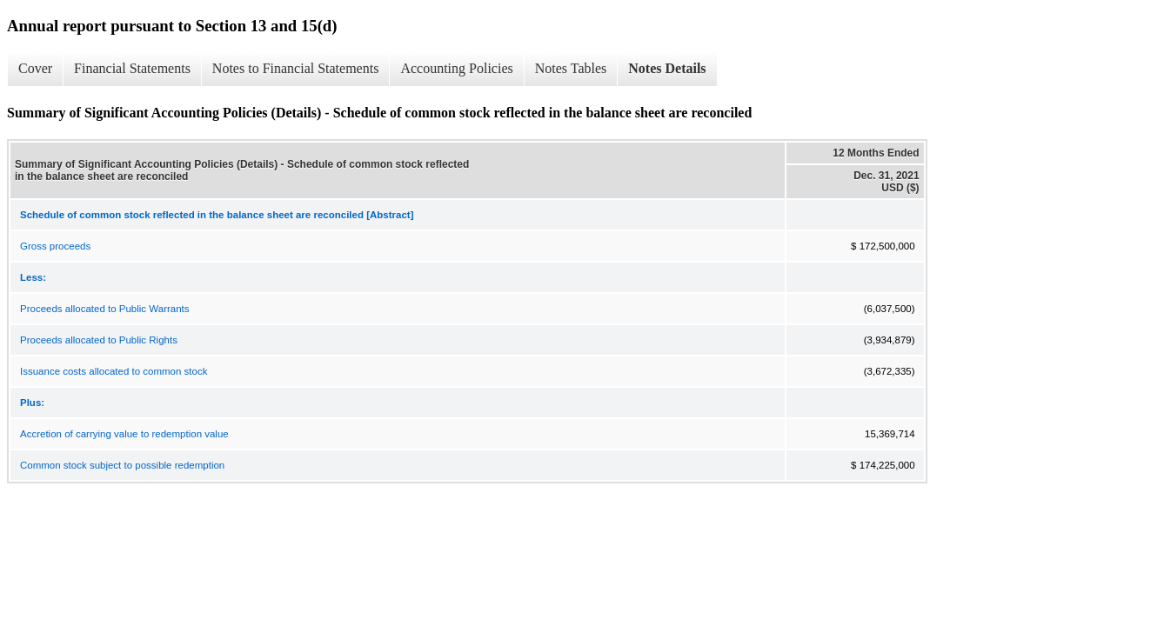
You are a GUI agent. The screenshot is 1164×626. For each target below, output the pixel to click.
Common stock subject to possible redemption (122, 465)
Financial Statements (132, 68)
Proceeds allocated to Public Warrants (105, 308)
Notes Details (667, 68)
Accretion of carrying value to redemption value (124, 434)
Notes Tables (571, 68)
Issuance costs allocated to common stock (113, 371)
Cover (35, 68)
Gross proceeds (55, 246)
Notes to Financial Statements (295, 68)
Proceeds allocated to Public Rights (98, 340)
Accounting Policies (456, 68)
